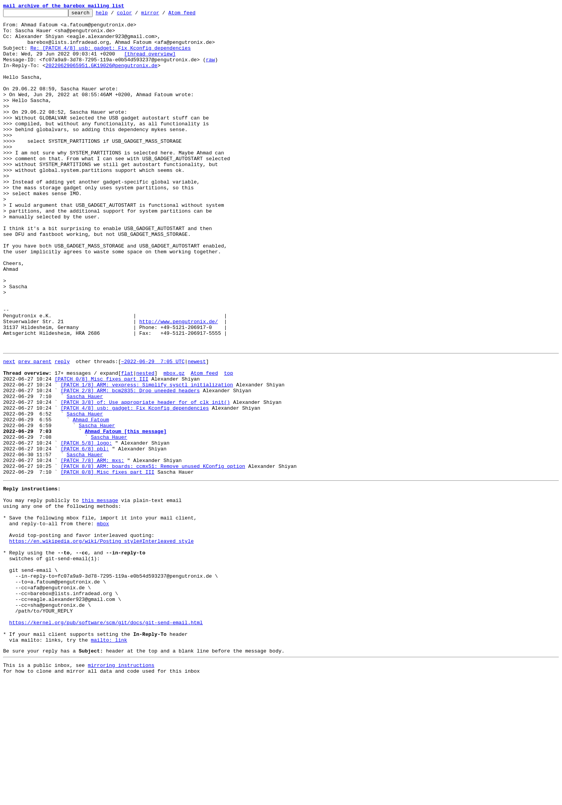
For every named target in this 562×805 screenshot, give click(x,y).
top (228, 443)
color (136, 14)
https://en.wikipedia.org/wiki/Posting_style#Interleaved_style (101, 643)
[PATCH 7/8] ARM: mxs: (92, 548)
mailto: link (109, 761)
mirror (162, 14)
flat (127, 443)
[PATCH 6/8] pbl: (85, 534)
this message (100, 594)
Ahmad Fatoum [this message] (126, 513)
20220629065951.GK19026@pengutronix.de (101, 76)
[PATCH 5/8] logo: (86, 527)
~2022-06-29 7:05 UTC (153, 429)
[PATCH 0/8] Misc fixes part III (102, 450)
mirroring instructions (121, 789)
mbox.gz (174, 443)
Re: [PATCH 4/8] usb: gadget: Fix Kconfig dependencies (110, 55)
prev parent (35, 429)
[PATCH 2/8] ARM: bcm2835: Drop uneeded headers (130, 464)
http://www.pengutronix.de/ (178, 384)
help (114, 14)
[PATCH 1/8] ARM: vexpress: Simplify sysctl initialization (147, 457)
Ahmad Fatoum (91, 499)
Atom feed (194, 14)
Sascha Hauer (85, 471)
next (9, 429)
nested (145, 443)
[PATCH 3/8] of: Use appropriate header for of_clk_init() (145, 478)
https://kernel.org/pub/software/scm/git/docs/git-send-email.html (106, 740)
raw (210, 69)
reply (62, 429)
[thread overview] (150, 62)
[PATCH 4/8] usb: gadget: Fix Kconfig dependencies (135, 485)
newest (197, 429)
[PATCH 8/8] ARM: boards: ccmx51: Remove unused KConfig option (153, 555)
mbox (103, 622)
